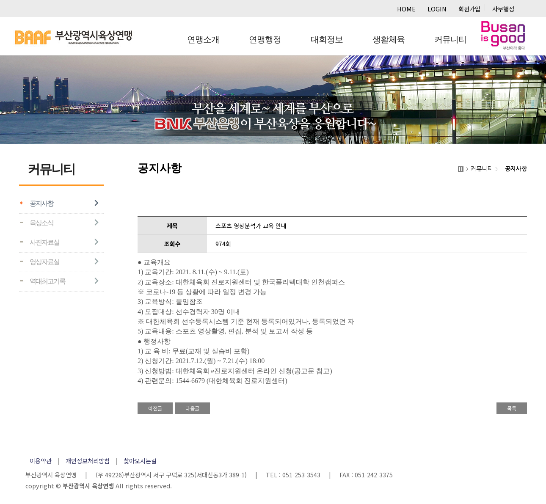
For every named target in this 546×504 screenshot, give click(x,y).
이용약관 (41, 460)
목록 (511, 408)
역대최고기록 (47, 281)
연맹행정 (265, 39)
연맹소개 (203, 39)
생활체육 (388, 39)
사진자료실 (44, 242)
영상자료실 (44, 261)
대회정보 (327, 39)
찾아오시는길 (140, 460)
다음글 (192, 408)
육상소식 (41, 222)
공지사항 (41, 203)
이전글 (155, 408)
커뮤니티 (450, 39)
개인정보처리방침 (88, 460)
